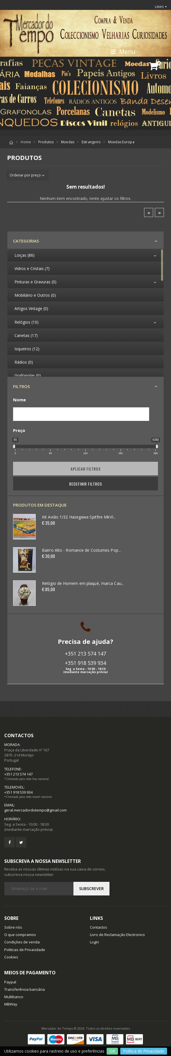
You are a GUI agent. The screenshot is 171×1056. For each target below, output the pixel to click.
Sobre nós (13, 927)
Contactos (98, 927)
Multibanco (13, 996)
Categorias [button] (26, 241)
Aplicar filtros (86, 469)
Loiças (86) (24, 255)
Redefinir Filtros (85, 484)
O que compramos (20, 934)
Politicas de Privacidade (24, 949)
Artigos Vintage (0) (31, 308)
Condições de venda (22, 942)
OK (112, 1051)
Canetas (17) (26, 335)
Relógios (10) (26, 322)
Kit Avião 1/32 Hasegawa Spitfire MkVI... (79, 517)
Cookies (11, 957)
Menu (123, 52)
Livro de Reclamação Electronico (117, 934)
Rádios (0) (23, 362)
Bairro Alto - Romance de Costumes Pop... (81, 550)
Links (159, 7)
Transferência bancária (24, 989)
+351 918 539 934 (85, 662)
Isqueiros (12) (26, 348)
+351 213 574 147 (85, 653)
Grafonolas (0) (27, 375)
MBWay (10, 1004)
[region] (85, 312)
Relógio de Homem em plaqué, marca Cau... (83, 583)
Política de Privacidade (143, 1051)
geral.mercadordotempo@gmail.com (35, 810)
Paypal (10, 982)
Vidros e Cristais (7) (32, 268)
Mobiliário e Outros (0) (35, 295)
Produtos (46, 142)
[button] (155, 66)
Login (94, 942)
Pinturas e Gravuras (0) (35, 281)
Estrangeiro (91, 142)
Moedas (68, 142)
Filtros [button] (21, 386)
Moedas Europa (121, 142)
